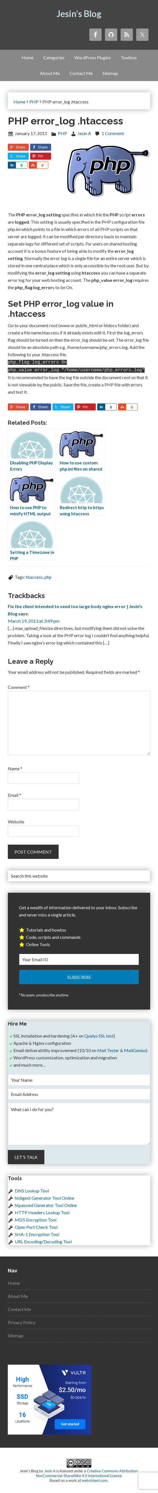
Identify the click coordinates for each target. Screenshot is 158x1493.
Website (16, 820)
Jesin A (50, 1470)
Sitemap (15, 1334)
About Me (18, 1295)
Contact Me (19, 1308)
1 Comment (113, 133)
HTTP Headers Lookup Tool (42, 1211)
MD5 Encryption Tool (35, 1218)
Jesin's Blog (79, 13)
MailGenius (135, 1049)
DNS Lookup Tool (32, 1189)
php (48, 575)
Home (14, 1281)
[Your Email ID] (79, 958)
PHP (62, 133)
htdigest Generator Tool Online (44, 1196)
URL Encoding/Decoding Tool (43, 1240)
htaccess (34, 575)
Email (14, 794)
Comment (19, 686)
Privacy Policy (21, 1321)
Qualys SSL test (99, 1034)
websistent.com (94, 1479)
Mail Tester (108, 1049)
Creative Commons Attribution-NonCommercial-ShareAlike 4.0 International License (87, 1472)
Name (15, 767)
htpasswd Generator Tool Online (46, 1204)
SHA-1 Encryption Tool (37, 1233)
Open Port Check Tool (36, 1226)
